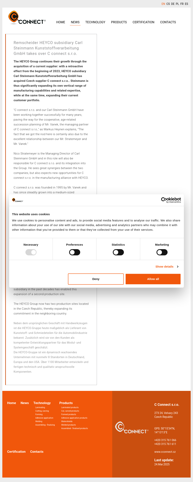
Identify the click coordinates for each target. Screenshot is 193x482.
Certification (143, 22)
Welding (38, 421)
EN (163, 3)
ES (186, 3)
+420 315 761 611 (165, 444)
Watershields (67, 421)
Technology (95, 22)
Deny (96, 279)
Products (119, 22)
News (75, 22)
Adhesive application (44, 418)
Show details (165, 266)
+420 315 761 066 (165, 440)
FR (181, 3)
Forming (39, 414)
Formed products (68, 414)
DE (172, 3)
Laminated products (70, 407)
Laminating (40, 407)
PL (177, 3)
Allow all (153, 279)
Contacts (168, 22)
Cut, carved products (70, 411)
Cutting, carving (42, 411)
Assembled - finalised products (74, 428)
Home (60, 22)
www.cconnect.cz (165, 451)
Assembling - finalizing (45, 425)
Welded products (68, 425)
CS (168, 3)
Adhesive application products (74, 418)
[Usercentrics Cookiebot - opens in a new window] (164, 200)
